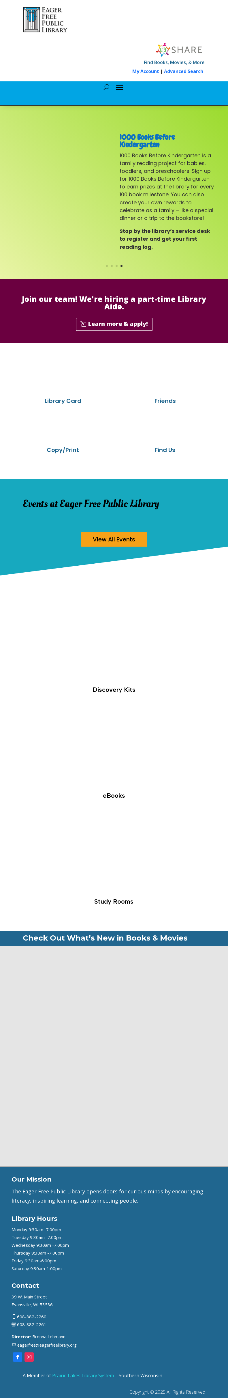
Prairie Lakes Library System (83, 1375)
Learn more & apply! (118, 324)
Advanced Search (183, 71)
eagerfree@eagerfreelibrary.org (47, 1345)
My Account (145, 71)
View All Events (114, 539)
